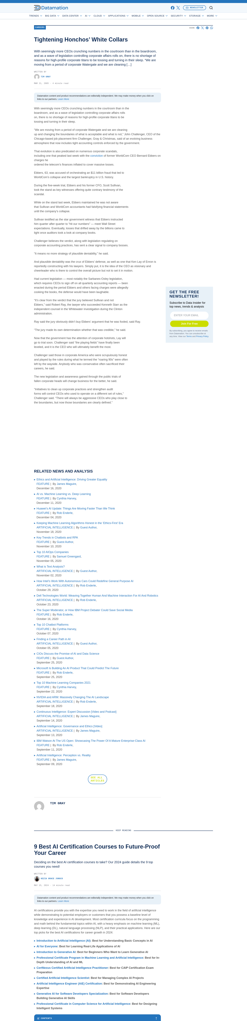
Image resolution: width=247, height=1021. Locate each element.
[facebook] (172, 8)
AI (97, 16)
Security (187, 16)
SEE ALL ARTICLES (97, 779)
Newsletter (194, 7)
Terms (189, 336)
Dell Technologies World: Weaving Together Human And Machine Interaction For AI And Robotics (97, 595)
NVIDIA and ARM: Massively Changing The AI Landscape (73, 697)
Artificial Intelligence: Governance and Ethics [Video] (69, 726)
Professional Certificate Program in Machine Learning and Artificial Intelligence (90, 957)
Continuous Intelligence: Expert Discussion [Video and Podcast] (76, 711)
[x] (178, 8)
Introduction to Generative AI (56, 952)
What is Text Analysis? (51, 566)
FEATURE (43, 483)
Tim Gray (42, 77)
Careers (40, 27)
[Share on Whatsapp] (211, 28)
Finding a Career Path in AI (54, 639)
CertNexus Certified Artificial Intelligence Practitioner (72, 967)
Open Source (166, 16)
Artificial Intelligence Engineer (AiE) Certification (69, 983)
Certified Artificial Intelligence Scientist (63, 978)
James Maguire (66, 483)
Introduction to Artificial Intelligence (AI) (63, 940)
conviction (96, 155)
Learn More (63, 99)
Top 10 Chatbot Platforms (53, 624)
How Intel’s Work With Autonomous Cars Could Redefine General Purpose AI (85, 581)
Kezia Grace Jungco (48, 879)
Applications (127, 16)
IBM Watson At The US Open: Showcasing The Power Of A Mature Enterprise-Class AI (91, 740)
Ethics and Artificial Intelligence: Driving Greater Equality (72, 479)
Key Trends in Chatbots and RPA (57, 537)
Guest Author (88, 527)
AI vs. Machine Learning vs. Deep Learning (64, 494)
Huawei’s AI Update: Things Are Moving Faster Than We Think (76, 508)
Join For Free (189, 323)
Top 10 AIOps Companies (53, 552)
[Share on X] (202, 28)
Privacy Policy (202, 336)
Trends (45, 16)
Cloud (109, 16)
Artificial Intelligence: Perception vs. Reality (64, 755)
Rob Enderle (64, 513)
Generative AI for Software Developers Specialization (72, 993)
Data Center (81, 16)
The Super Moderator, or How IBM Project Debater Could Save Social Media (85, 610)
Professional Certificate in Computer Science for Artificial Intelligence (83, 1003)
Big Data (61, 16)
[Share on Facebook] (198, 28)
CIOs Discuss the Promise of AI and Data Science (68, 653)
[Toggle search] (211, 8)
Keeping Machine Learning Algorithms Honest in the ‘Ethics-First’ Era (80, 523)
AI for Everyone (47, 946)
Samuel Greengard (69, 556)
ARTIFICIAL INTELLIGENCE (55, 527)
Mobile (147, 16)
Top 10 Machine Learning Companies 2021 (64, 682)
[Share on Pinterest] (207, 28)
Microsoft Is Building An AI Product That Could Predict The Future (78, 668)
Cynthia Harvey (66, 498)
